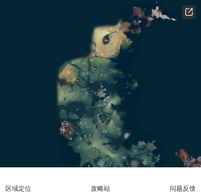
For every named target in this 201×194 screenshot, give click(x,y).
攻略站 (100, 188)
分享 (189, 12)
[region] (100, 97)
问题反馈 (183, 188)
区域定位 (18, 188)
